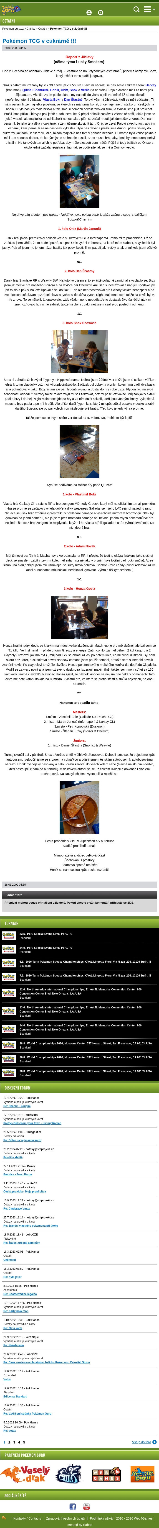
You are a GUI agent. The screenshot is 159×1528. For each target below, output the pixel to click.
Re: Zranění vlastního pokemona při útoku (30, 1225)
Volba (7, 1379)
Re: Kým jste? (12, 1277)
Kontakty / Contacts (27, 1518)
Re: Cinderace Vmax (16, 1208)
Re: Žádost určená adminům (21, 1242)
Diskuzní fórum (18, 1087)
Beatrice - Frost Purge (17, 1174)
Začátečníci (10, 1290)
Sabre (87, 1525)
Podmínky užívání (102, 1518)
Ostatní (7, 1255)
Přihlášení (89, 9)
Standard (9, 1392)
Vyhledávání (136, 9)
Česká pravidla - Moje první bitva (24, 1191)
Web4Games (143, 1518)
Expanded (9, 1375)
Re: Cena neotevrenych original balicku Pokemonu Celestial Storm (46, 1362)
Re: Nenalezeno (13, 1345)
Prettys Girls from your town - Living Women (32, 1123)
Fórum (100, 9)
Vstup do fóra (141, 1442)
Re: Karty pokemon (15, 1311)
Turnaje (11, 923)
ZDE (130, 902)
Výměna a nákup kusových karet (23, 1102)
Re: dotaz (9, 1430)
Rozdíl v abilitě (13, 1157)
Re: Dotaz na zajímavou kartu (22, 1140)
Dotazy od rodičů (13, 1136)
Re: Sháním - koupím (16, 1106)
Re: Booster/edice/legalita (20, 1294)
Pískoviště (9, 1238)
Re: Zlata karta (12, 1328)
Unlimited (9, 1259)
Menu (147, 9)
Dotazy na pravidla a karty (19, 1153)
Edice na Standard (15, 1396)
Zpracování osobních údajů (65, 1518)
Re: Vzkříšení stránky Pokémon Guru (27, 1413)
